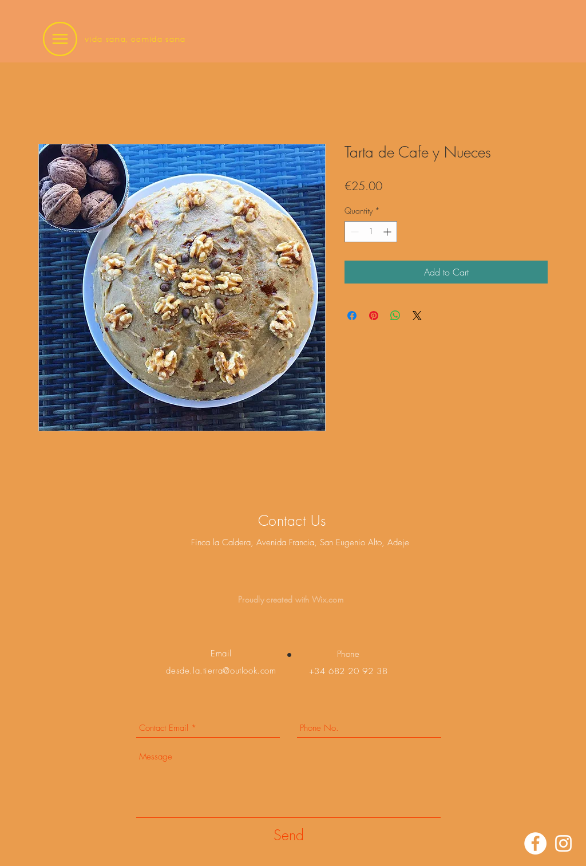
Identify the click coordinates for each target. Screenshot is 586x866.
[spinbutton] (371, 232)
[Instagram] (563, 843)
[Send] (289, 835)
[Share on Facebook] (352, 315)
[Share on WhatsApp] (395, 315)
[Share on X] (417, 315)
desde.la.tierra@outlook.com (221, 670)
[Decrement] (353, 232)
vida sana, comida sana (135, 39)
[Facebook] (535, 843)
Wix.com (327, 599)
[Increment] (388, 232)
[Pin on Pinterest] (374, 315)
